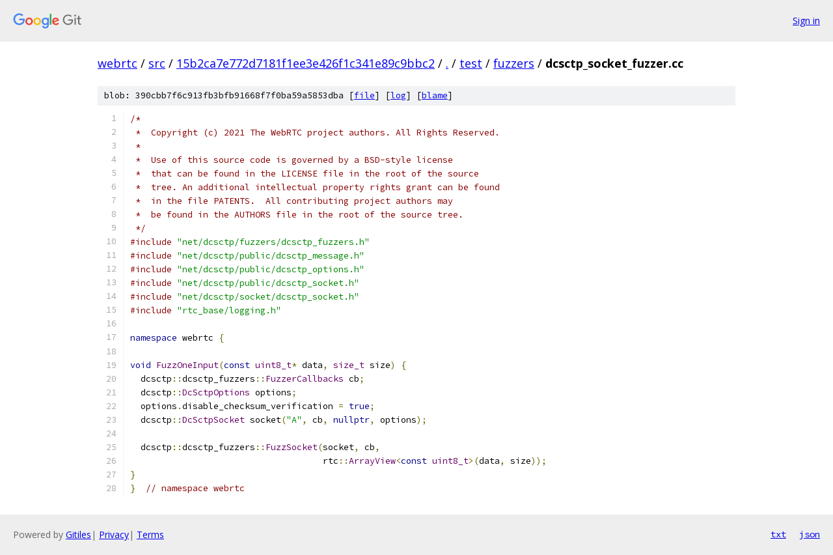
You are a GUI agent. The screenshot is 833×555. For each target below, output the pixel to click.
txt (778, 534)
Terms (150, 534)
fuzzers (513, 63)
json (809, 534)
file (364, 95)
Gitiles (78, 534)
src (156, 63)
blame (435, 95)
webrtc (117, 63)
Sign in (806, 20)
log (398, 95)
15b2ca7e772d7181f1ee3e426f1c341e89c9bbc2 (305, 63)
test (470, 63)
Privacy (114, 534)
